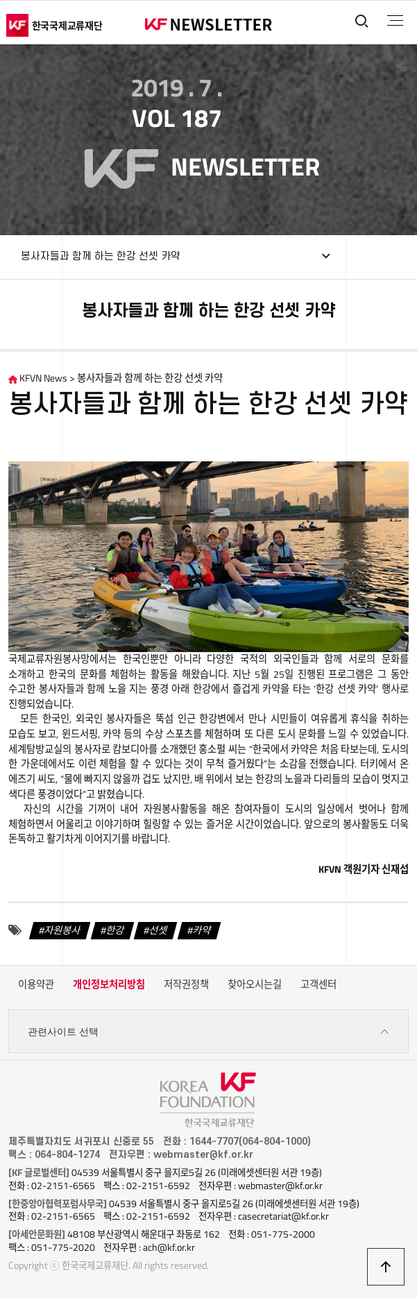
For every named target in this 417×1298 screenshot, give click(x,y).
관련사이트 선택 (208, 1032)
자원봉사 (62, 930)
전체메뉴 (395, 20)
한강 (115, 930)
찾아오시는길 (255, 984)
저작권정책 (186, 984)
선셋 (158, 930)
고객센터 (318, 984)
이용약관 (36, 984)
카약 (202, 930)
